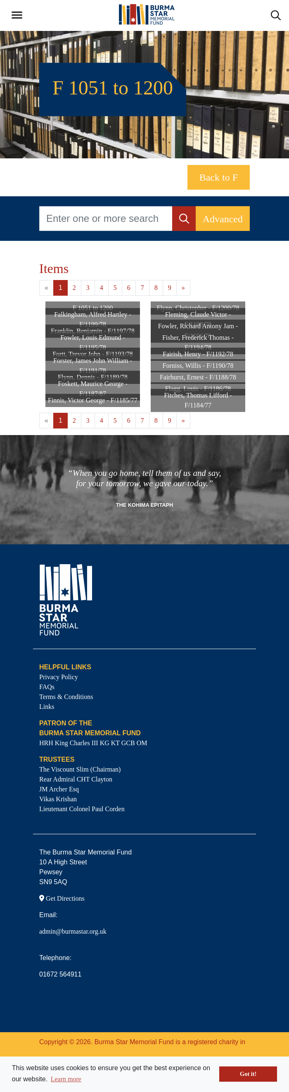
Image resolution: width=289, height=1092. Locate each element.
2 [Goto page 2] (74, 287)
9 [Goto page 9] (169, 287)
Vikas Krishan (58, 799)
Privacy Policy (58, 676)
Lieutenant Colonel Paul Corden (82, 808)
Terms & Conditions (66, 696)
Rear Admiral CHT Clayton (75, 779)
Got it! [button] (248, 1074)
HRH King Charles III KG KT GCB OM (93, 742)
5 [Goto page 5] (115, 287)
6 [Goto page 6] (128, 287)
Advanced (223, 219)
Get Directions (62, 898)
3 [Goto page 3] (88, 287)
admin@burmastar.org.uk (73, 931)
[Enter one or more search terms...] (106, 218)
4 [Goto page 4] (101, 287)
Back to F (218, 177)
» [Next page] (183, 287)
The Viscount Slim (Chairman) (80, 769)
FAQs (46, 686)
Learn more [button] (66, 1079)
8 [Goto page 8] (156, 287)
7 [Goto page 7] (142, 287)
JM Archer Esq (59, 789)
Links (46, 706)
